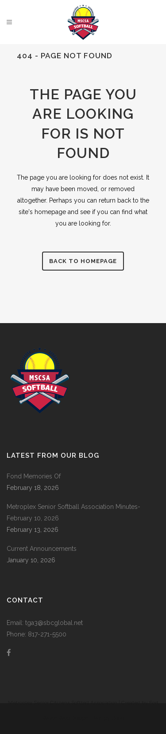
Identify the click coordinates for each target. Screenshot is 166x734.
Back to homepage (83, 261)
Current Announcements (42, 548)
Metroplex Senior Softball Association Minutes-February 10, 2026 (73, 512)
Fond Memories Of (34, 476)
